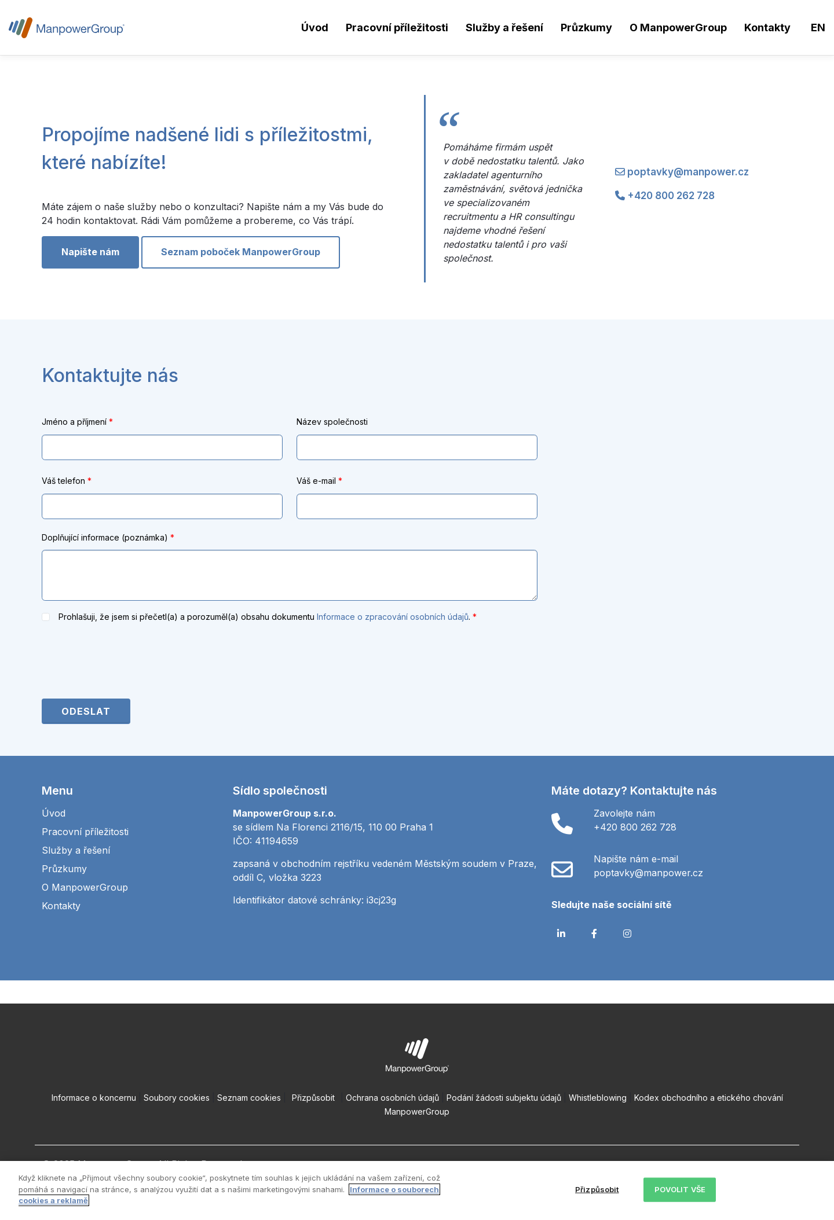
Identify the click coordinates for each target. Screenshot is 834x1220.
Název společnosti (332, 422)
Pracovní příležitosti (397, 27)
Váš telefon (67, 481)
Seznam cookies (249, 1098)
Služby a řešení (504, 27)
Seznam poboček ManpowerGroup (240, 252)
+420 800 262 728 (671, 195)
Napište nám (90, 252)
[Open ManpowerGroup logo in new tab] (417, 1055)
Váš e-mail (319, 481)
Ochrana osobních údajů (392, 1098)
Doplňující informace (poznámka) (108, 537)
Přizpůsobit (313, 1098)
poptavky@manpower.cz (688, 172)
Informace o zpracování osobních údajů (393, 617)
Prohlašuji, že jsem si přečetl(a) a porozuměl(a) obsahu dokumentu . (265, 617)
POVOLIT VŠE (679, 1189)
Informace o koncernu (94, 1098)
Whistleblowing (598, 1098)
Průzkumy (586, 27)
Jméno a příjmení (77, 422)
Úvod (314, 27)
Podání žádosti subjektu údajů (504, 1098)
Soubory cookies (177, 1098)
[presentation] (130, 662)
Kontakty (767, 27)
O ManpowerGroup (678, 27)
